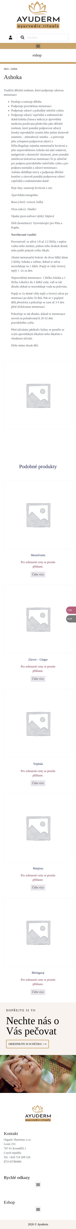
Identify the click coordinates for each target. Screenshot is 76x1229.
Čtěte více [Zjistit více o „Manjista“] (38, 887)
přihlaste (38, 566)
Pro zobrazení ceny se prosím (38, 562)
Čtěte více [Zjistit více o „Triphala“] (38, 783)
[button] (38, 46)
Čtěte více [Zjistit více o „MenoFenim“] (38, 574)
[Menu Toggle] (38, 55)
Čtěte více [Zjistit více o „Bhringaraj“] (38, 992)
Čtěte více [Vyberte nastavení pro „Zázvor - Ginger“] (38, 678)
